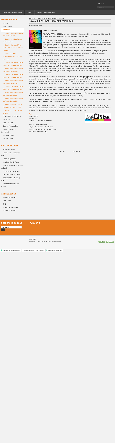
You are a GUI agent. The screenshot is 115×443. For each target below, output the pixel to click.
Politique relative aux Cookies (34, 250)
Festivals (38, 18)
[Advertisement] (71, 229)
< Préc (62, 151)
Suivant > (76, 151)
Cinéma (32, 25)
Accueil (31, 18)
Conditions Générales (55, 250)
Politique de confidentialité (11, 250)
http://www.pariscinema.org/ (38, 131)
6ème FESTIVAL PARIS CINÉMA (51, 21)
